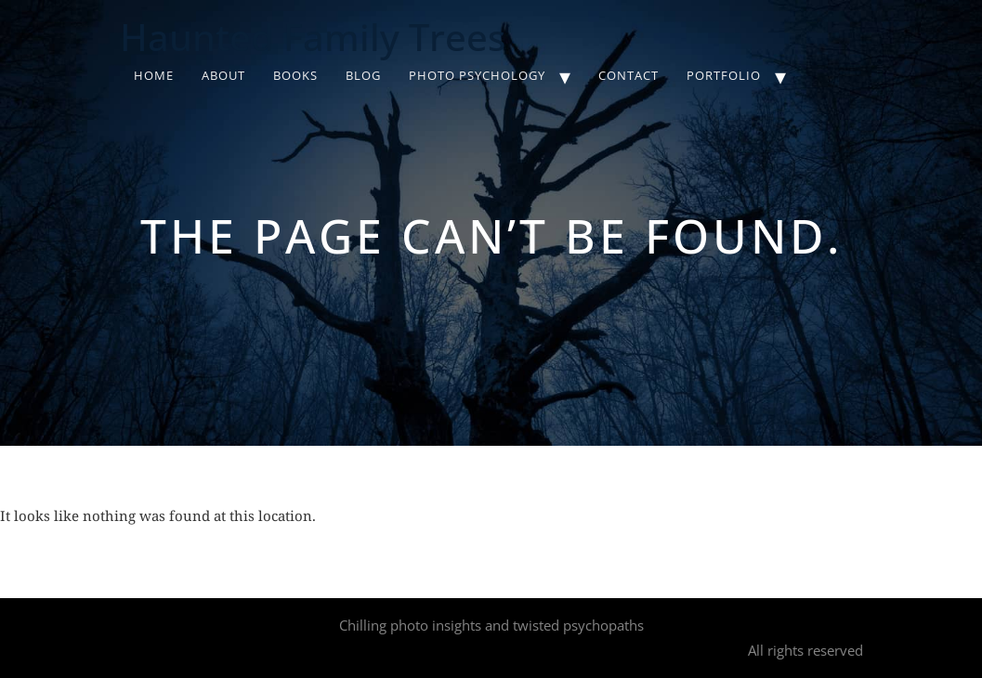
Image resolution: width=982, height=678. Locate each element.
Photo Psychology (477, 75)
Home (154, 75)
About (223, 75)
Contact (628, 75)
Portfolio (724, 75)
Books (295, 75)
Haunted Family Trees (312, 36)
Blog (363, 75)
